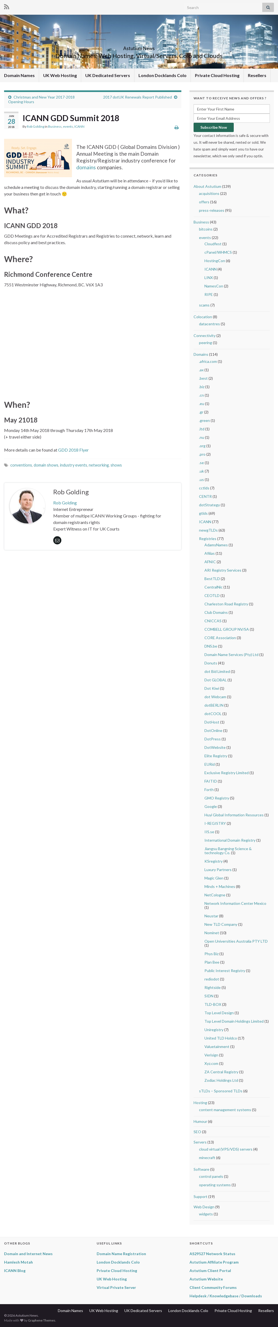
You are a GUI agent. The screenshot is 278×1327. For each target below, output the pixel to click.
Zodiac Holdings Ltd (221, 1080)
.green (204, 420)
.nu (201, 437)
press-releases (211, 210)
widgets (206, 1214)
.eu (201, 403)
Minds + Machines (219, 886)
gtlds (203, 513)
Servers (200, 1142)
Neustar (211, 916)
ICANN (79, 126)
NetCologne (214, 895)
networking (99, 465)
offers (204, 202)
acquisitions (209, 193)
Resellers (257, 75)
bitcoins (206, 229)
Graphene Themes (41, 1320)
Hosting (200, 1102)
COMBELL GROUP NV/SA (226, 629)
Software (201, 1169)
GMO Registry (216, 798)
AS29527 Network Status (212, 1253)
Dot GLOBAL (215, 680)
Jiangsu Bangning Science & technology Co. (228, 850)
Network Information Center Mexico (235, 903)
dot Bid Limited (217, 671)
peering (205, 342)
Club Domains (216, 612)
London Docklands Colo (162, 75)
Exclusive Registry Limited (226, 772)
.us (201, 479)
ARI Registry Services (222, 570)
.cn (201, 395)
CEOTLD (212, 595)
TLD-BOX (212, 1004)
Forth (209, 789)
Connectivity (205, 335)
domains (86, 167)
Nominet (211, 932)
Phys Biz (211, 953)
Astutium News (139, 46)
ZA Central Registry (221, 1071)
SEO (197, 1131)
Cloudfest (213, 243)
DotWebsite (215, 747)
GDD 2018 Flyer (73, 449)
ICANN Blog (15, 1270)
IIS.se (209, 831)
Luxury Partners (218, 869)
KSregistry (213, 861)
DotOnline (213, 730)
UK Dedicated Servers (107, 75)
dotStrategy (209, 504)
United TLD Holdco (220, 1038)
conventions (21, 465)
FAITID (210, 781)
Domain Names (19, 75)
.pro (202, 454)
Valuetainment (216, 1046)
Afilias (209, 553)
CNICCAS (213, 620)
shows (116, 465)
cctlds (204, 488)
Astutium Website (206, 1279)
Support (200, 1196)
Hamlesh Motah (18, 1262)
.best (203, 378)
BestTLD (212, 578)
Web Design (204, 1207)
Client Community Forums (213, 1287)
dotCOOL (213, 713)
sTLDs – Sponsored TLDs (220, 1091)
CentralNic (213, 587)
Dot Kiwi (211, 688)
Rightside (212, 987)
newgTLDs (208, 530)
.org (202, 445)
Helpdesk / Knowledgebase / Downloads (225, 1296)
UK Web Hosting (60, 75)
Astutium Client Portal (210, 1270)
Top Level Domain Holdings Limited (234, 1021)
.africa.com (208, 361)
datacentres (209, 323)
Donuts (210, 663)
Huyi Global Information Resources (234, 815)
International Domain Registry (229, 840)
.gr (201, 412)
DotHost (211, 722)
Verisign (211, 1055)
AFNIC (210, 561)
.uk (201, 471)
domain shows (46, 465)
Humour (200, 1121)
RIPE (208, 294)
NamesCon (213, 286)
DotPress (212, 739)
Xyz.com (211, 1063)
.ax (201, 369)
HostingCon (214, 260)
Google (210, 806)
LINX (208, 277)
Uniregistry (213, 1029)
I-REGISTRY (215, 823)
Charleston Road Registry (226, 604)
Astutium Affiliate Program (214, 1262)
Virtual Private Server (116, 1287)
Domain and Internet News (28, 1253)
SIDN (208, 996)
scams (204, 305)
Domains (201, 354)
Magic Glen (213, 878)
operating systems (215, 1184)
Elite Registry (215, 755)
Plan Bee (211, 962)
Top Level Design (219, 1012)
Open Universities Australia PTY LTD (236, 941)
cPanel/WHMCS (218, 252)
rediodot (211, 979)
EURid (209, 764)
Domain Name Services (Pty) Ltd (231, 654)
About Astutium (207, 186)
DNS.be (210, 646)
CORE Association (220, 637)
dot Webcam (215, 696)
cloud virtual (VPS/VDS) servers (225, 1149)
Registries (207, 538)
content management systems (225, 1109)
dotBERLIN (213, 705)
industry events (73, 465)
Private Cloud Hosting (217, 75)
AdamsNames (216, 545)
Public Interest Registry (224, 970)
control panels (211, 1176)
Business (55, 126)
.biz (201, 386)
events (68, 126)
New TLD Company (220, 924)
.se (201, 462)
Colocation (203, 316)
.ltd (201, 429)
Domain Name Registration (121, 1253)
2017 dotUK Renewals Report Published (137, 97)
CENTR (205, 496)
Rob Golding (35, 126)
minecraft (207, 1157)
